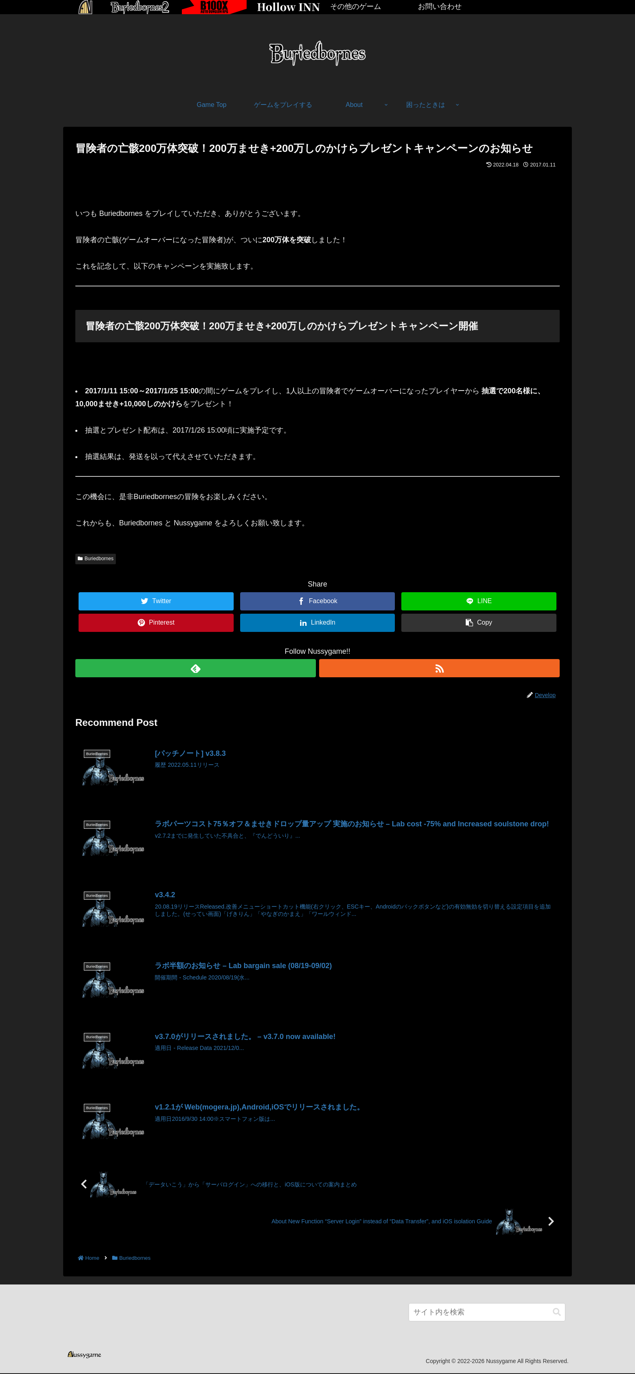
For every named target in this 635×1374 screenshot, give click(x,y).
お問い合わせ (440, 6)
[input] (487, 1313)
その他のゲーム (355, 6)
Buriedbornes (95, 558)
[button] (557, 1313)
